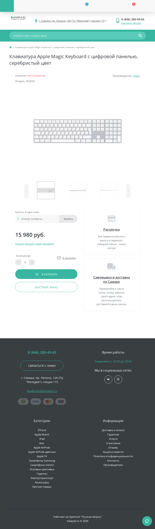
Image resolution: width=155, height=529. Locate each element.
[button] (133, 19)
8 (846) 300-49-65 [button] (42, 352)
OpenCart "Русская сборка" (85, 517)
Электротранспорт (41, 478)
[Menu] (7, 6)
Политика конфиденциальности (113, 456)
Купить (68, 219)
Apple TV (42, 456)
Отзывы (113, 447)
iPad (42, 439)
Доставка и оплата (113, 430)
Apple (136, 76)
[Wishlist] (84, 6)
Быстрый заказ (46, 287)
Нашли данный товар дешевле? (34, 244)
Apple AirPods (42, 447)
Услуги (113, 439)
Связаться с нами (42, 366)
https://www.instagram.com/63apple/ (118, 379)
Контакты (113, 460)
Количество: (23, 256)
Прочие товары (41, 486)
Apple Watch (41, 434)
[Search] (140, 36)
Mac (41, 443)
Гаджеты (42, 473)
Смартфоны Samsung (42, 460)
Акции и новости (113, 452)
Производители (113, 465)
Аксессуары (42, 482)
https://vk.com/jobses (108, 379)
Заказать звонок (131, 23)
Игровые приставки (42, 469)
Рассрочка (111, 229)
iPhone (42, 430)
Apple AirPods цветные (42, 452)
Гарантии (113, 434)
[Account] (37, 6)
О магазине (113, 443)
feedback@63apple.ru (42, 391)
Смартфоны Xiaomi (42, 465)
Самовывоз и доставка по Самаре (111, 279)
